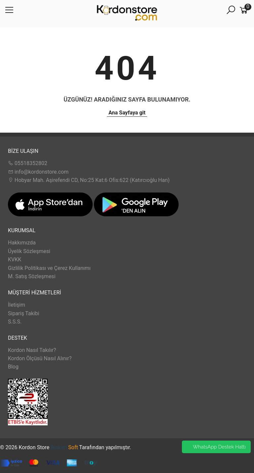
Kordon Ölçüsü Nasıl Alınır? (40, 358)
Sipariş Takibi (23, 313)
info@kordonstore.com (38, 172)
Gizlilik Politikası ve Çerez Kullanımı (49, 268)
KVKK (14, 259)
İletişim (16, 305)
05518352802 (27, 163)
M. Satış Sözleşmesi (32, 276)
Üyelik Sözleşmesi (29, 251)
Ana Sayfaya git (127, 112)
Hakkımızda (22, 242)
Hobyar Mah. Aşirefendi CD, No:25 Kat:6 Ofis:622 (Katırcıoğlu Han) (89, 180)
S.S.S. (14, 322)
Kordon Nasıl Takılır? (32, 350)
